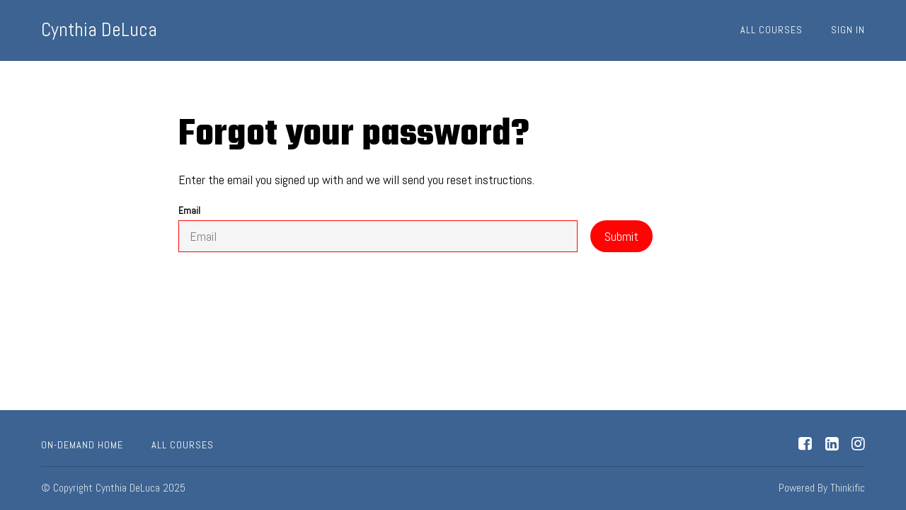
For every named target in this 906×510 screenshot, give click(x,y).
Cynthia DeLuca (99, 30)
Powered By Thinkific (822, 488)
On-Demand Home (82, 444)
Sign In (848, 29)
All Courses (771, 29)
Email (378, 228)
